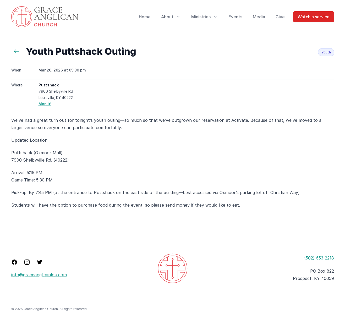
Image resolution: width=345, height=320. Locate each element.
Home (145, 16)
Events (235, 16)
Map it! (45, 104)
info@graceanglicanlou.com (39, 274)
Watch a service (314, 16)
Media (259, 16)
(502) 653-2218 (319, 258)
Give (280, 16)
